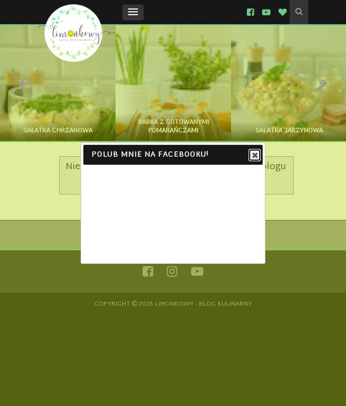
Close (254, 156)
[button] (133, 12)
